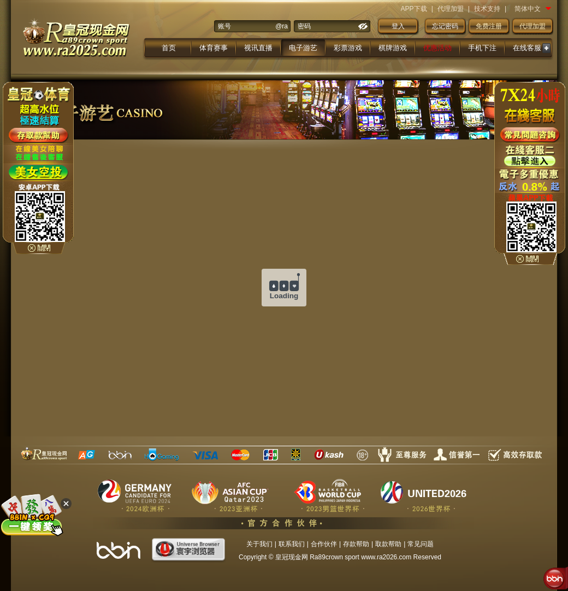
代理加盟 (450, 9)
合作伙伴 (324, 544)
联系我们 (292, 544)
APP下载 (414, 9)
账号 (224, 26)
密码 (304, 26)
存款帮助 (356, 544)
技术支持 (487, 9)
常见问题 (420, 544)
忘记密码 (445, 26)
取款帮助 (388, 544)
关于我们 (259, 544)
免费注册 (489, 26)
